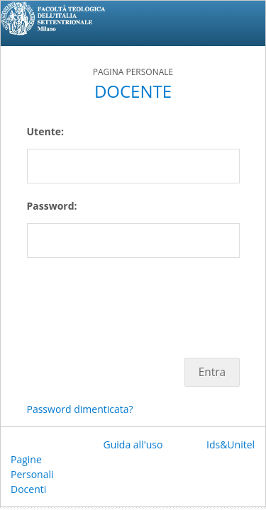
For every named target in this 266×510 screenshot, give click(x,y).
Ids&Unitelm (235, 444)
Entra (212, 372)
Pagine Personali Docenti (32, 474)
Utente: (45, 131)
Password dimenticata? (80, 409)
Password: (52, 205)
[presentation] (135, 300)
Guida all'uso (133, 444)
